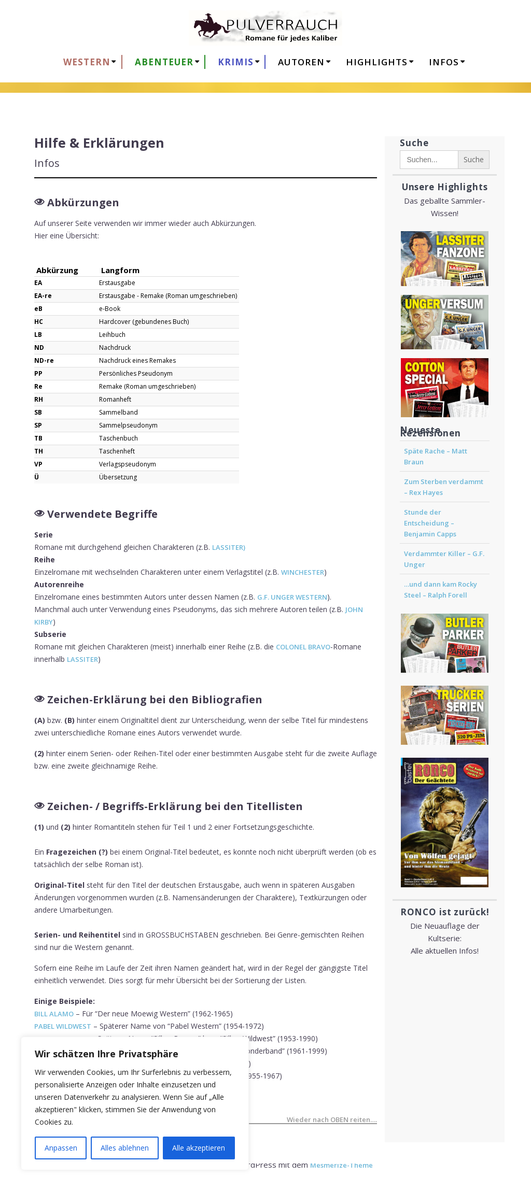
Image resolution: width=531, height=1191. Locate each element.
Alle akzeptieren (198, 1148)
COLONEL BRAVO (303, 646)
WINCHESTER (302, 572)
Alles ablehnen (125, 1148)
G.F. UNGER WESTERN (292, 597)
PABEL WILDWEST (62, 1026)
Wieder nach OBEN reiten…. (332, 1120)
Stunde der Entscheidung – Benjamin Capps (430, 522)
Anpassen (61, 1148)
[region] (135, 1103)
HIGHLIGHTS (377, 62)
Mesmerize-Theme (341, 1165)
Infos (444, 62)
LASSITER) (228, 547)
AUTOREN (301, 62)
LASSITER (82, 659)
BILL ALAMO (54, 1013)
